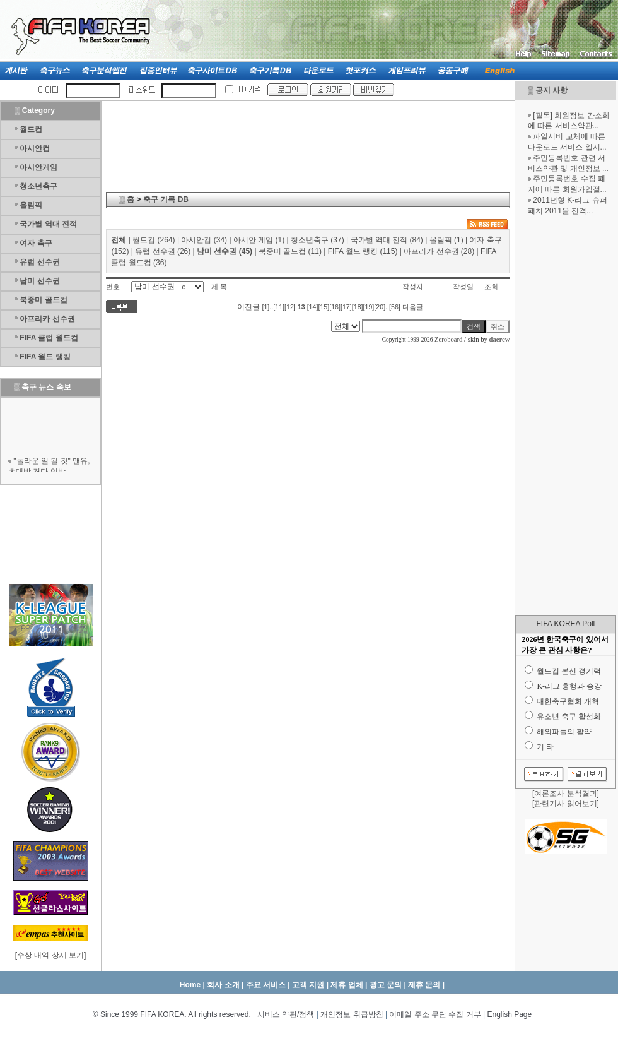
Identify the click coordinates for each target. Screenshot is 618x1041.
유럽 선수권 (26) (162, 251)
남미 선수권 (39, 281)
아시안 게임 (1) (258, 239)
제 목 (219, 286)
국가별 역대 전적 (48, 224)
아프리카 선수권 (47, 318)
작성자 (412, 286)
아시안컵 (35, 148)
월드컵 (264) (153, 239)
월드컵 (31, 129)
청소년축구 (38, 186)
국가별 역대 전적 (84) (387, 239)
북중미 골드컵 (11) (290, 251)
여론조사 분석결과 (565, 793)
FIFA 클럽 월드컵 (49, 337)
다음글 (412, 307)
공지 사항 (551, 90)
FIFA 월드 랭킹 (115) (363, 251)
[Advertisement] (565, 415)
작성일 (463, 286)
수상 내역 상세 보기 (50, 955)
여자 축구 (36, 243)
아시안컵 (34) (204, 239)
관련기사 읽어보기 (565, 803)
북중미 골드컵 (43, 299)
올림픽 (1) (446, 239)
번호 (113, 286)
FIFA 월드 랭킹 (45, 356)
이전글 (248, 306)
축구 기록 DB (166, 199)
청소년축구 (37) (317, 239)
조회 (491, 286)
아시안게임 (38, 167)
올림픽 (31, 205)
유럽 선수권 (39, 262)
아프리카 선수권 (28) (439, 251)
